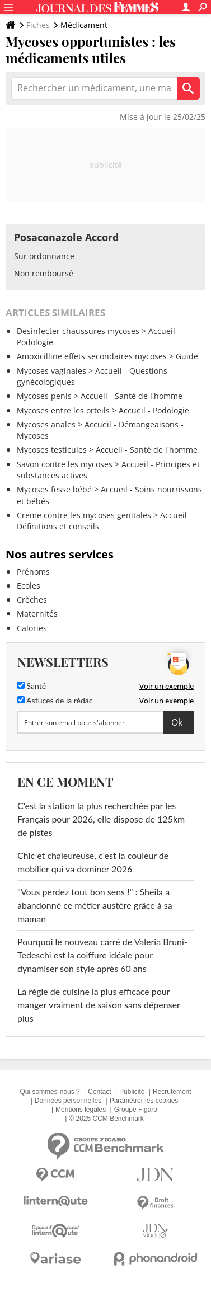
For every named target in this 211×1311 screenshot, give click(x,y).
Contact (99, 1092)
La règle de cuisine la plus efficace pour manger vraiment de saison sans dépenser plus (98, 1004)
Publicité (131, 1092)
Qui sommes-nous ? (49, 1092)
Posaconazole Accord (66, 237)
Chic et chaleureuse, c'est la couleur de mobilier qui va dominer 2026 (92, 862)
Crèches (32, 599)
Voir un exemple (166, 686)
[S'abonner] (105, 722)
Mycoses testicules (52, 449)
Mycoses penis (44, 396)
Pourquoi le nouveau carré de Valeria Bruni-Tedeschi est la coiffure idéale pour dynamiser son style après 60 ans (102, 955)
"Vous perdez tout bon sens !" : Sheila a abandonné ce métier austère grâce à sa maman (94, 905)
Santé (31, 685)
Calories (32, 628)
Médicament (83, 25)
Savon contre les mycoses (64, 464)
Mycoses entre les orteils (63, 410)
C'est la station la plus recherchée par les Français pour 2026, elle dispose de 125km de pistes (101, 819)
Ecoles (28, 585)
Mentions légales (80, 1109)
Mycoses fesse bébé (54, 489)
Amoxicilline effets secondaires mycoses (92, 356)
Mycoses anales (46, 424)
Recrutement (172, 1092)
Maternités (37, 613)
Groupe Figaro (135, 1109)
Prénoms (33, 571)
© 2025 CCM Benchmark (106, 1118)
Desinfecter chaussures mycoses (78, 331)
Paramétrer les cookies (144, 1101)
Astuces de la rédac (54, 700)
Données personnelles (68, 1101)
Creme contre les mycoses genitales (84, 515)
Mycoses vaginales (51, 370)
